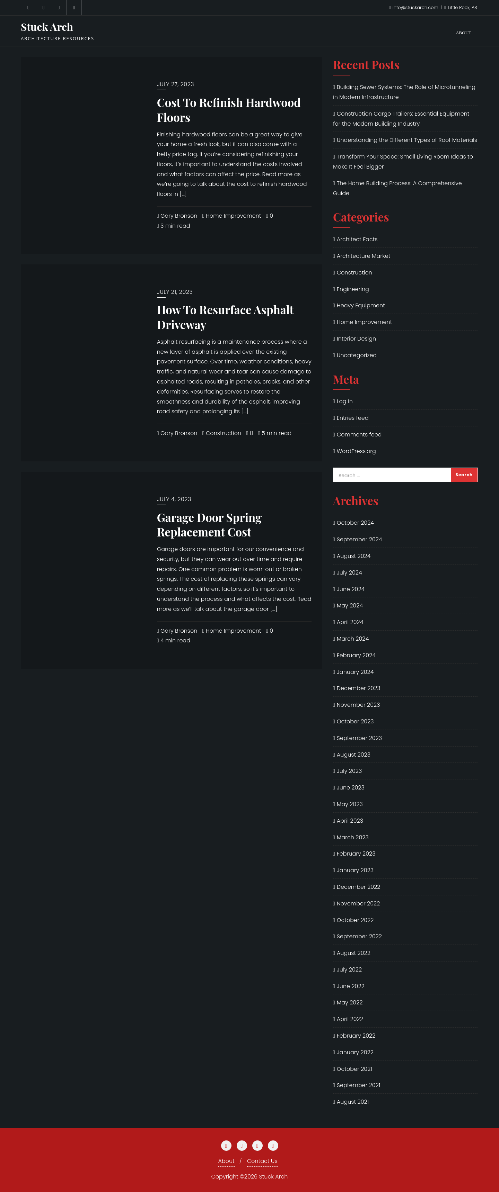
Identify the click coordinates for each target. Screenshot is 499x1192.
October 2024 (355, 523)
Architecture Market (364, 256)
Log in (345, 401)
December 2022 (358, 887)
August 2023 (353, 755)
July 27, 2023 (175, 84)
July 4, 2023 (174, 499)
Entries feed (353, 418)
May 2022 (350, 1002)
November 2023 (358, 705)
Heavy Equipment (361, 305)
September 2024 (359, 539)
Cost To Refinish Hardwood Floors (229, 109)
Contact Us (262, 1161)
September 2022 (359, 936)
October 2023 (355, 721)
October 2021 (354, 1069)
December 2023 (358, 688)
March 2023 (353, 837)
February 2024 (356, 655)
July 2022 (349, 970)
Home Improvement (231, 216)
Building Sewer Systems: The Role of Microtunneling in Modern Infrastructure (404, 92)
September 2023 (359, 738)
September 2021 (358, 1085)
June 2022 (351, 986)
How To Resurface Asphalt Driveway (225, 317)
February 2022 (356, 1036)
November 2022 (358, 903)
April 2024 (350, 622)
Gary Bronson (177, 216)
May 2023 (350, 804)
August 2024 (354, 556)
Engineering (353, 289)
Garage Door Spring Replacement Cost (209, 524)
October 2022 (355, 920)
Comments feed (359, 435)
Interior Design (356, 339)
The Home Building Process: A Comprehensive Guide (397, 188)
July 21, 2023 (175, 292)
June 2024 (351, 589)
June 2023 (351, 788)
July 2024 (349, 573)
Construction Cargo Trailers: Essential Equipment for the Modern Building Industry (401, 119)
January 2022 (355, 1052)
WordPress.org (356, 451)
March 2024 (353, 639)
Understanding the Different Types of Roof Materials (407, 140)
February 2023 (356, 854)
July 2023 (349, 771)
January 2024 (355, 672)
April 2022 (350, 1019)
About (226, 1161)
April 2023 (350, 821)
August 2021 (353, 1102)
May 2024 (350, 605)
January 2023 (355, 870)
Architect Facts (357, 239)
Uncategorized (357, 355)
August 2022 (353, 953)
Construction (221, 433)
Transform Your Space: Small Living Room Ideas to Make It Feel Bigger (403, 162)
